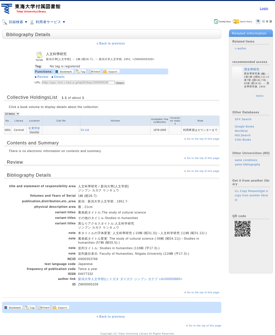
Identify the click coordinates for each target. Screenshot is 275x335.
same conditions (246, 160)
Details (59, 76)
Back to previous (112, 43)
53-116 (85, 129)
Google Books (244, 126)
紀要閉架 (34, 128)
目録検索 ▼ (15, 22)
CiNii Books (243, 139)
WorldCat (241, 130)
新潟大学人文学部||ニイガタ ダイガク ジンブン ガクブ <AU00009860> (130, 279)
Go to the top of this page (203, 138)
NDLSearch (243, 135)
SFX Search (243, 119)
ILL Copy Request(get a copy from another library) (251, 195)
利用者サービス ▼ (47, 22)
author (241, 48)
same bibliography (247, 164)
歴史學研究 (251, 69)
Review (42, 76)
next (259, 95)
